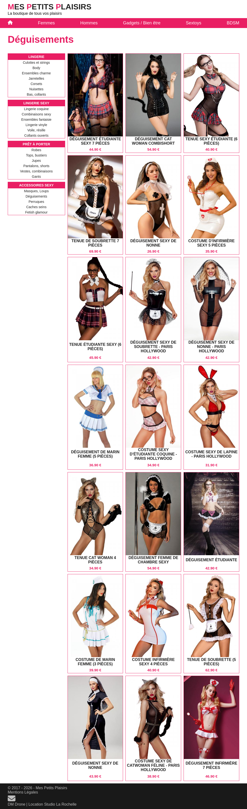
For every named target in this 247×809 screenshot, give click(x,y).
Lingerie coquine (36, 109)
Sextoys (193, 23)
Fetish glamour (36, 212)
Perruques (36, 202)
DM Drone (16, 804)
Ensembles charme (36, 73)
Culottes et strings (36, 62)
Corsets (36, 84)
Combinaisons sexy (36, 114)
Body (36, 68)
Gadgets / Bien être (141, 23)
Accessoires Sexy (36, 185)
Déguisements (36, 196)
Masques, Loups (36, 191)
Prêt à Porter (36, 144)
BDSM (233, 23)
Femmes (46, 23)
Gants (36, 176)
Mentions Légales (23, 792)
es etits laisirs (49, 6)
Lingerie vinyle (36, 125)
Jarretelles (36, 78)
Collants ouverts (36, 135)
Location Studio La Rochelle (52, 804)
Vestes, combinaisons (36, 171)
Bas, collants (36, 94)
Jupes (36, 161)
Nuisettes (36, 89)
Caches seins (36, 207)
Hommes (89, 23)
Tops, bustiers (36, 155)
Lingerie (36, 57)
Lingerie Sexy (36, 103)
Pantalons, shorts (36, 166)
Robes (36, 150)
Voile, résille (36, 130)
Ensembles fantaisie (36, 119)
